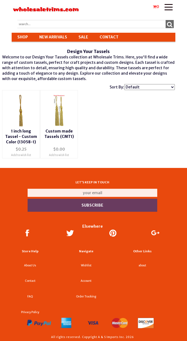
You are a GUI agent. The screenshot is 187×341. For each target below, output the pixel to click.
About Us (30, 265)
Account (86, 281)
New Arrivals (53, 37)
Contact (109, 37)
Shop (22, 37)
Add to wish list (21, 155)
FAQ (30, 296)
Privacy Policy (30, 312)
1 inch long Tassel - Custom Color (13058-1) (21, 136)
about (142, 265)
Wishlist (86, 265)
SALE (83, 37)
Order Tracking (86, 296)
